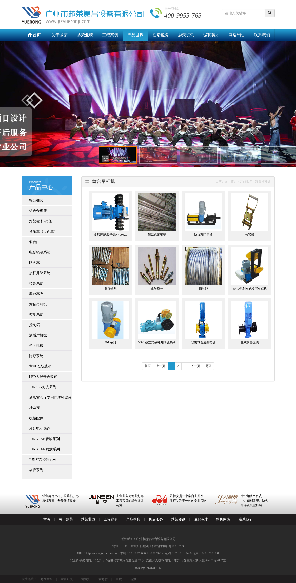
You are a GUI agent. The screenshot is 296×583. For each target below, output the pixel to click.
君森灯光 (67, 579)
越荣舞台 (47, 579)
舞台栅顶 (36, 200)
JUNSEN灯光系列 (42, 387)
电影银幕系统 (39, 252)
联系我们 (262, 35)
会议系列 (36, 470)
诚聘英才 (211, 35)
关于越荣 (59, 35)
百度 (119, 579)
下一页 (195, 366)
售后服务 (161, 35)
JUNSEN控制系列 (42, 460)
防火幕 (34, 263)
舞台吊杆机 (38, 304)
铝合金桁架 (38, 211)
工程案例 (110, 35)
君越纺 (103, 579)
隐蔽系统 (36, 356)
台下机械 (36, 346)
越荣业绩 (85, 35)
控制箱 (34, 325)
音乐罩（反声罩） (43, 231)
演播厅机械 (38, 335)
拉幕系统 (36, 283)
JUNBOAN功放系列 (44, 449)
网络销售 (237, 35)
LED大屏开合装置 (43, 377)
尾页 (208, 366)
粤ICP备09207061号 (148, 568)
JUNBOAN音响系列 (44, 439)
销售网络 (223, 519)
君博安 (85, 579)
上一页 (160, 366)
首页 (34, 35)
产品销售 (133, 519)
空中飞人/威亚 (40, 366)
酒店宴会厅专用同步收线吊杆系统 (50, 403)
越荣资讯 (186, 35)
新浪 (133, 579)
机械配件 (36, 418)
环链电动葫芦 (39, 428)
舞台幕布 (36, 294)
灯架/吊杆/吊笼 (40, 221)
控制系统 (36, 314)
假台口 (34, 242)
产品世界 (135, 35)
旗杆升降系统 (39, 273)
